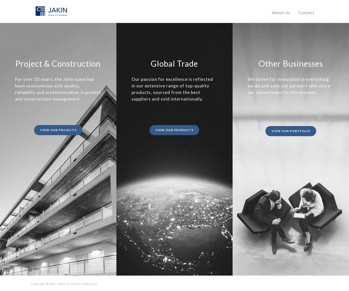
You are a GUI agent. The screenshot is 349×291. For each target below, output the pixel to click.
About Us (281, 12)
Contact (306, 12)
